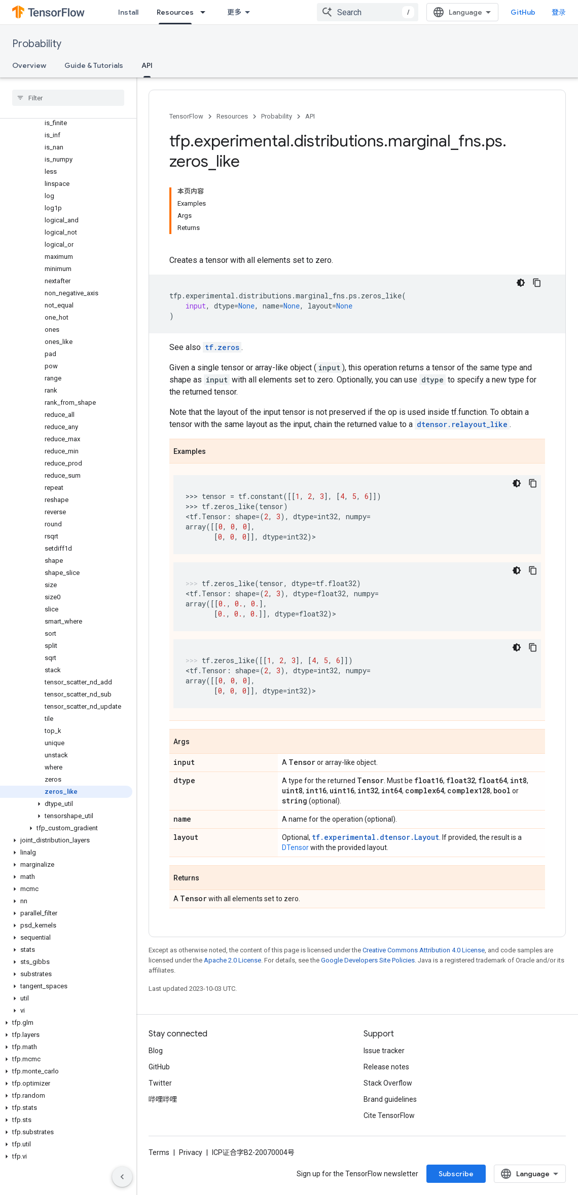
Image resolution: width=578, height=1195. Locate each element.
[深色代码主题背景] (521, 283)
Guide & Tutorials (93, 65)
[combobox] (367, 12)
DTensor (295, 847)
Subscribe (456, 1173)
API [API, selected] (147, 65)
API (310, 116)
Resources (232, 116)
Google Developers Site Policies (368, 960)
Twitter (160, 1083)
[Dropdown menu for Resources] (206, 12)
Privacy (190, 1152)
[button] (66, 804)
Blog (156, 1051)
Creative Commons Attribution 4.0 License (424, 950)
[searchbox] (68, 98)
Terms (159, 1152)
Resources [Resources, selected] (175, 12)
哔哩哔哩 (163, 1099)
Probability (36, 43)
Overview (29, 65)
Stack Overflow (388, 1083)
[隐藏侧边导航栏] (122, 1177)
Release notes (386, 1067)
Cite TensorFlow (389, 1115)
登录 (559, 12)
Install (128, 12)
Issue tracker (384, 1051)
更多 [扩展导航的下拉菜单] (234, 12)
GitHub (523, 12)
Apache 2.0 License (232, 960)
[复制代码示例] (537, 283)
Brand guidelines (390, 1099)
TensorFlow (186, 116)
